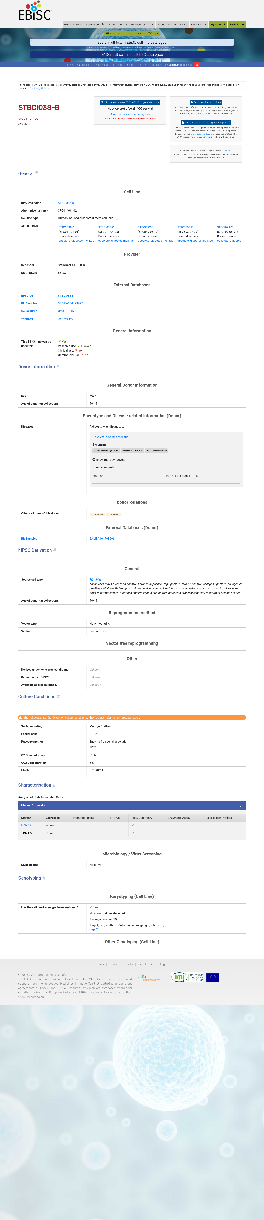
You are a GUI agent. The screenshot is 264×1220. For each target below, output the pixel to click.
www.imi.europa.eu (74, 1210)
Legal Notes (175, 77)
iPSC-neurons (62, 28)
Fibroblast (102, 708)
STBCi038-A (69, 308)
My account (207, 28)
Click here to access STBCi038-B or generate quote (130, 120)
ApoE (193, 56)
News (172, 28)
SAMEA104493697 (74, 394)
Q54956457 (68, 412)
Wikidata (40, 412)
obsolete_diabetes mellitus (81, 324)
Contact (187, 28)
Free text (105, 592)
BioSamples (42, 394)
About (104, 28)
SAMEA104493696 (110, 662)
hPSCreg (40, 385)
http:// (99, 1128)
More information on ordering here (130, 137)
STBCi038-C (116, 308)
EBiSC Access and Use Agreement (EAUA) (199, 152)
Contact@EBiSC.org (130, 102)
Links (129, 1166)
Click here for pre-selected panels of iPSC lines (132, 40)
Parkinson (184, 56)
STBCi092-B (164, 308)
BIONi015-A (171, 56)
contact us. (198, 199)
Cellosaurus (42, 403)
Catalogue (84, 28)
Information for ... (128, 28)
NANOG (39, 1008)
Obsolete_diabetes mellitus (119, 546)
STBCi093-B (211, 308)
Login (170, 1166)
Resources (155, 28)
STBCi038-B (68, 263)
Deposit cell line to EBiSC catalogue (132, 65)
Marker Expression (48, 984)
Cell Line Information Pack (199, 118)
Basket (225, 29)
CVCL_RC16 (68, 403)
